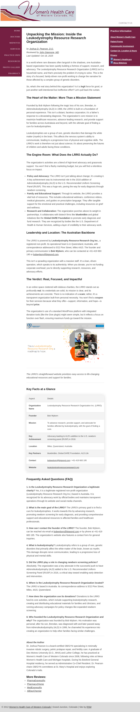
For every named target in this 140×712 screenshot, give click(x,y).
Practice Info (12, 55)
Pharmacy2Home (35, 684)
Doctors (15, 37)
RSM (89, 707)
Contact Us (125, 23)
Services (15, 49)
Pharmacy (14, 73)
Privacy (113, 55)
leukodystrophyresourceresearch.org (63, 467)
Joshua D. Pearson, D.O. (41, 49)
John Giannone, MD (49, 52)
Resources (14, 61)
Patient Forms (116, 42)
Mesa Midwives (118, 63)
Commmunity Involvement (122, 46)
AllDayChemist (34, 691)
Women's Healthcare (121, 59)
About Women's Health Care (122, 37)
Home (17, 31)
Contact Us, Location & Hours (123, 51)
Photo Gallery (11, 67)
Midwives (14, 43)
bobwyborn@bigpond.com (46, 254)
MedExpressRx (34, 687)
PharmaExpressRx (36, 680)
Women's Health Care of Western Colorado (30, 707)
